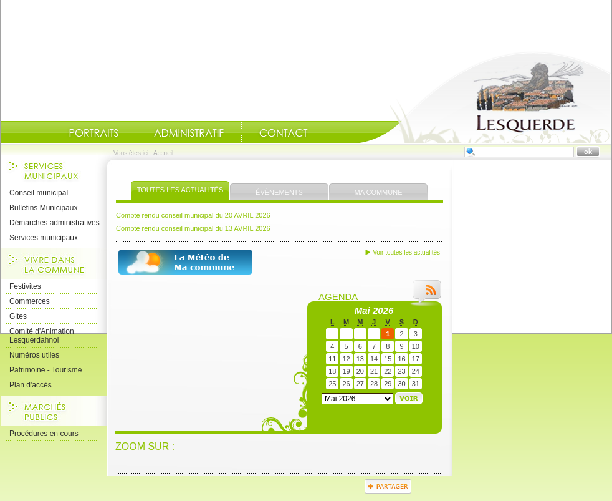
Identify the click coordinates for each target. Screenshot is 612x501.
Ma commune (379, 192)
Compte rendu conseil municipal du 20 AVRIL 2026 (193, 215)
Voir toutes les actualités (406, 252)
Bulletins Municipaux (43, 207)
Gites (18, 316)
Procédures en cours (44, 433)
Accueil (483, 97)
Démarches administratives (54, 222)
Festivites (25, 286)
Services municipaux (43, 237)
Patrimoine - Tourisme (45, 370)
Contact (283, 133)
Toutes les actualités (180, 189)
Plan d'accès (30, 385)
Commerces (29, 301)
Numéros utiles (34, 355)
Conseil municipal (38, 192)
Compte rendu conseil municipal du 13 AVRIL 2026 (193, 228)
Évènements (279, 192)
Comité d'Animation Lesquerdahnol (41, 335)
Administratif (188, 133)
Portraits (93, 133)
